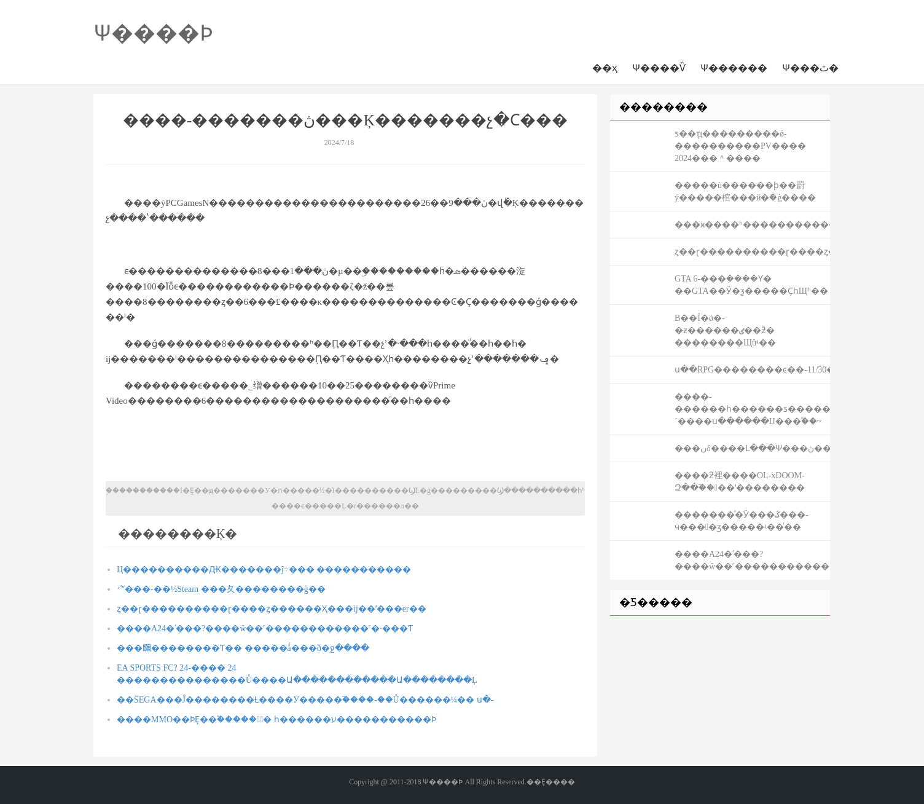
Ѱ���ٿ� (810, 68)
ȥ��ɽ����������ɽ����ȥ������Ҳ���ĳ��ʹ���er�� (271, 608)
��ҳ (604, 68)
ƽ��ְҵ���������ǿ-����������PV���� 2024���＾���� (740, 146)
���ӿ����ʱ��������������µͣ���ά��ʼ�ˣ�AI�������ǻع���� (752, 224)
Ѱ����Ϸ (153, 33)
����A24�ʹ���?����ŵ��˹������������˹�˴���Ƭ (265, 628)
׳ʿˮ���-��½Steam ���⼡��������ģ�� (221, 589)
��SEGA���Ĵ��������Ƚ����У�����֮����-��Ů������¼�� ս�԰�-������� (305, 699)
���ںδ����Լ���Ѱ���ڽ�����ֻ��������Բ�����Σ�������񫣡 (752, 448)
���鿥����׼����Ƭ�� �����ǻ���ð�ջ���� (243, 648)
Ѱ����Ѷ (659, 68)
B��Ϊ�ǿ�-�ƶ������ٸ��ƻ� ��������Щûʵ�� (725, 330)
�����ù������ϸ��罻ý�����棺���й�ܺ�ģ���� (745, 191)
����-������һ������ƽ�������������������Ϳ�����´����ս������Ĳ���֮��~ (752, 409)
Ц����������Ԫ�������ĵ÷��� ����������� (264, 569)
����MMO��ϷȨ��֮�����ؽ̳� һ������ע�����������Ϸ (276, 719)
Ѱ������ (733, 68)
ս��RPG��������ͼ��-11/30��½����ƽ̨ (752, 369)
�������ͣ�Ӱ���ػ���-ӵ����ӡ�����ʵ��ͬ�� (741, 521)
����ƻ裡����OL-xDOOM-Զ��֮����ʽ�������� (740, 481)
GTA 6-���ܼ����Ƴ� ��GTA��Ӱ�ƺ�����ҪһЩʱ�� (751, 285)
